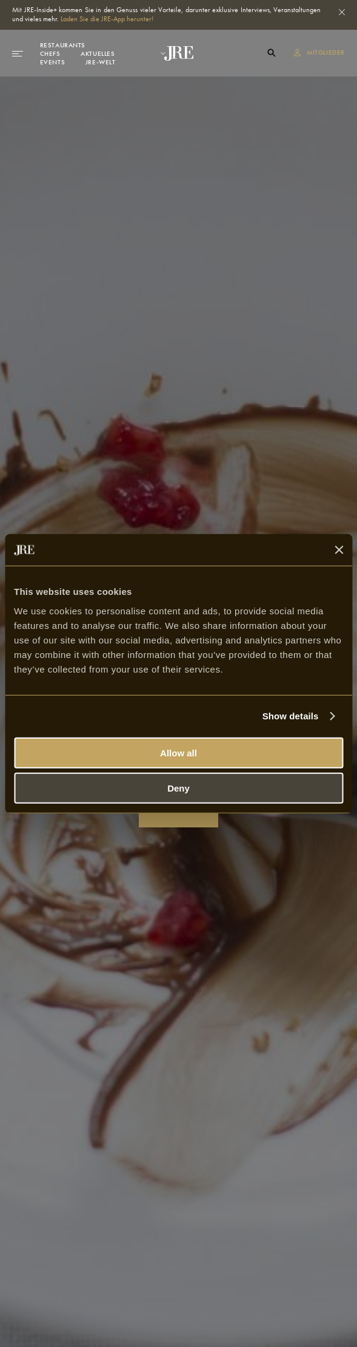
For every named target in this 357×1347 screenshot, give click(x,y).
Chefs (50, 53)
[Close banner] (339, 550)
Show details (290, 716)
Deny (178, 788)
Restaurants (63, 45)
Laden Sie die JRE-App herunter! (107, 19)
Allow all (178, 752)
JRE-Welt (100, 62)
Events (52, 62)
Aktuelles (98, 53)
